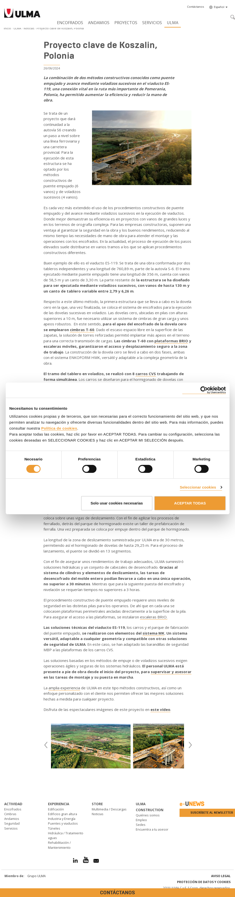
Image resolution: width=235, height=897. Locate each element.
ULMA (172, 22)
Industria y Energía (61, 818)
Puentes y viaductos (63, 823)
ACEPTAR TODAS (190, 503)
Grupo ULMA (36, 876)
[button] (195, 7)
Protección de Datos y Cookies (204, 882)
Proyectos (125, 22)
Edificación (56, 809)
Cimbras (10, 814)
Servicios (152, 22)
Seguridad (12, 823)
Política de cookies (59, 428)
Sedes (140, 824)
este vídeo (160, 709)
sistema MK (153, 633)
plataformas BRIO (171, 340)
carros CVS (146, 373)
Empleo (141, 820)
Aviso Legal (221, 876)
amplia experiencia (64, 687)
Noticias (29, 28)
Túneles (54, 828)
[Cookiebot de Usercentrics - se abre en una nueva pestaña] (204, 390)
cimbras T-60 (82, 329)
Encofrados (70, 22)
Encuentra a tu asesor (152, 829)
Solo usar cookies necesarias (117, 503)
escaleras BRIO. (153, 616)
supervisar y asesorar (171, 671)
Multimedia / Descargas (109, 809)
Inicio (7, 28)
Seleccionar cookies (198, 487)
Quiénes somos (148, 815)
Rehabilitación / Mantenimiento (59, 844)
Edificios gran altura (62, 814)
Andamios (98, 22)
